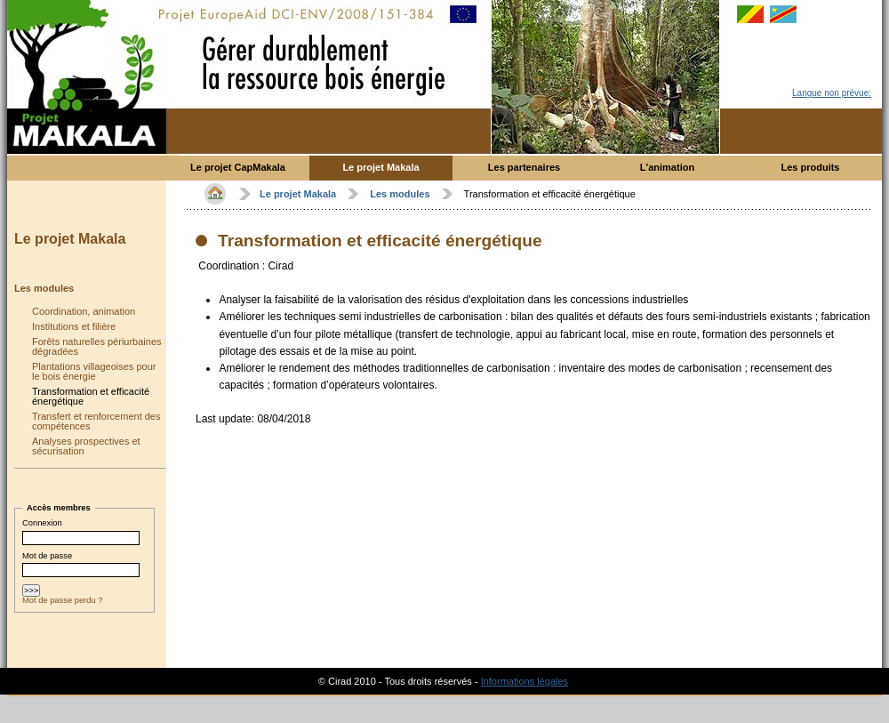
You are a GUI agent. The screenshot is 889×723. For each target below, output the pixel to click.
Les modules (44, 288)
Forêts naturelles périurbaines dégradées (97, 346)
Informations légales (524, 681)
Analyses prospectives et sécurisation (86, 446)
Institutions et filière (74, 326)
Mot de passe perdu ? (62, 605)
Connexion (42, 522)
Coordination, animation (83, 311)
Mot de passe (47, 558)
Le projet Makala (69, 238)
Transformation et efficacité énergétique (90, 396)
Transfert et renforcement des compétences (96, 421)
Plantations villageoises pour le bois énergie (94, 371)
